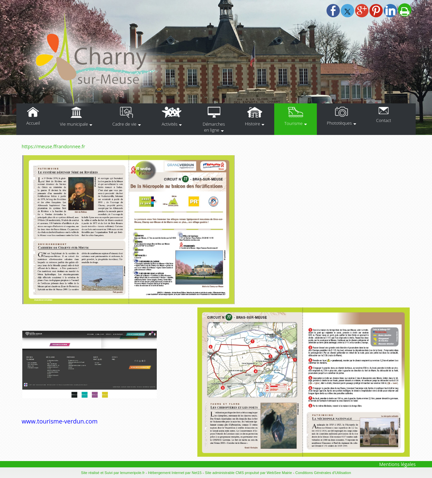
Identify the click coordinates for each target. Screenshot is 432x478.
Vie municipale (74, 124)
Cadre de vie (124, 124)
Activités (170, 124)
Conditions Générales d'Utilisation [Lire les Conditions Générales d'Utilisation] (323, 473)
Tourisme (293, 123)
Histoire (252, 124)
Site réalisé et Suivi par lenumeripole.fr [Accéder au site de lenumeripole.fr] (113, 473)
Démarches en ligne (214, 127)
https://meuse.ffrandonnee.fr (53, 146)
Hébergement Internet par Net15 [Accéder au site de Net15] (175, 473)
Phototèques (339, 123)
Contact (383, 120)
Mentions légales (397, 464)
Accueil (33, 123)
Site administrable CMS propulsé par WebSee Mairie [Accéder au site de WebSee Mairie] (248, 473)
